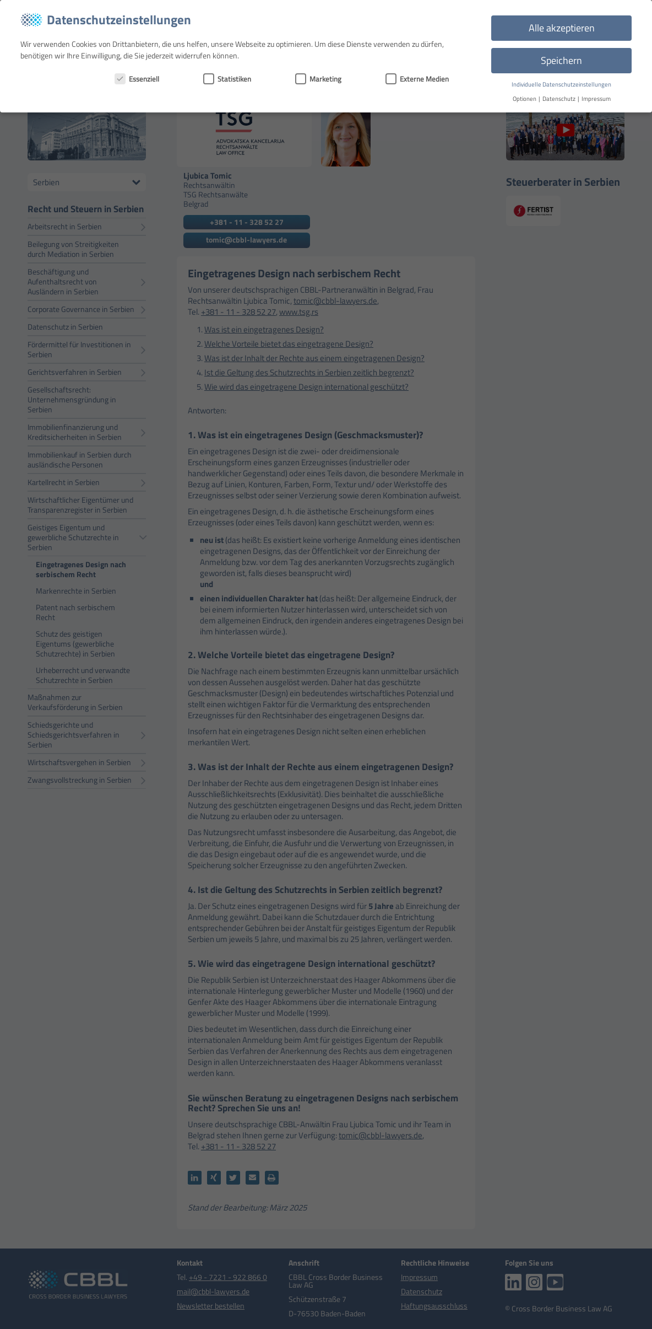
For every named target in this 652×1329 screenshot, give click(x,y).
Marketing (318, 78)
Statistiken (227, 78)
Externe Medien (417, 78)
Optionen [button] (525, 98)
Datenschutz (559, 98)
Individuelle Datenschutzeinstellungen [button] (561, 84)
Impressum (596, 98)
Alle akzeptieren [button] (562, 27)
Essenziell (137, 78)
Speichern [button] (561, 60)
